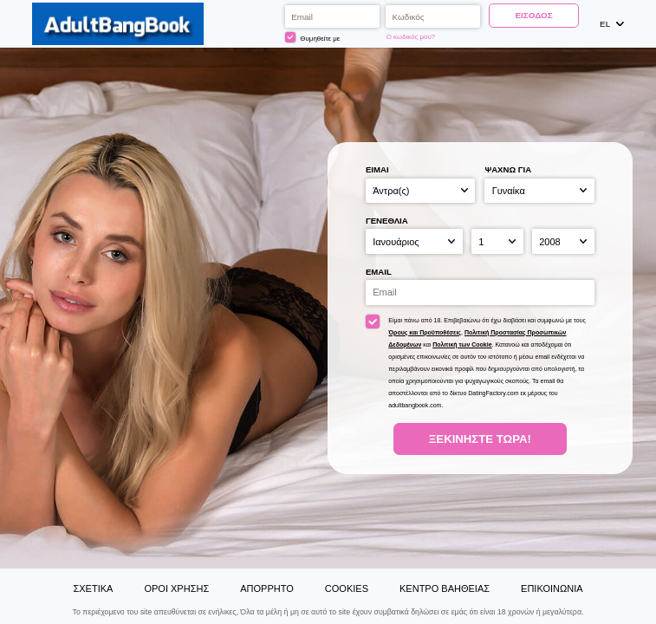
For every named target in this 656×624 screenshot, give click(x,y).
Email (379, 271)
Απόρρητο (267, 588)
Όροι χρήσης (176, 588)
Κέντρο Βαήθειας (444, 588)
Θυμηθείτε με (313, 37)
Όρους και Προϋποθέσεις (424, 332)
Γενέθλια (387, 220)
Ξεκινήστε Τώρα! (480, 438)
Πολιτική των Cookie (461, 344)
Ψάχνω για (507, 169)
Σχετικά (93, 588)
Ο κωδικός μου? (410, 37)
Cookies (346, 588)
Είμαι (377, 169)
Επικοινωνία (551, 588)
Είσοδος (534, 15)
